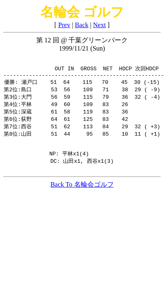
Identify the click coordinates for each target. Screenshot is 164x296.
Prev (64, 24)
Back (82, 24)
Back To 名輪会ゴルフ (81, 193)
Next (99, 24)
